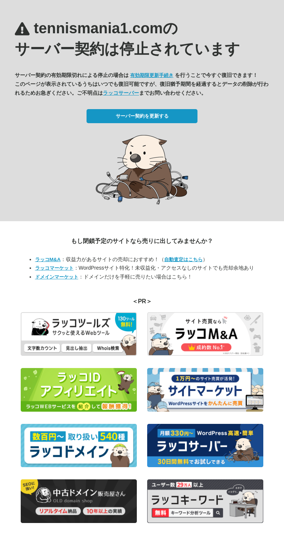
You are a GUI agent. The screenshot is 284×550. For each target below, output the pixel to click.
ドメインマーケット (56, 277)
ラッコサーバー (121, 93)
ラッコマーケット (54, 268)
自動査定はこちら (183, 259)
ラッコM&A (48, 259)
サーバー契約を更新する (142, 116)
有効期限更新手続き (151, 75)
